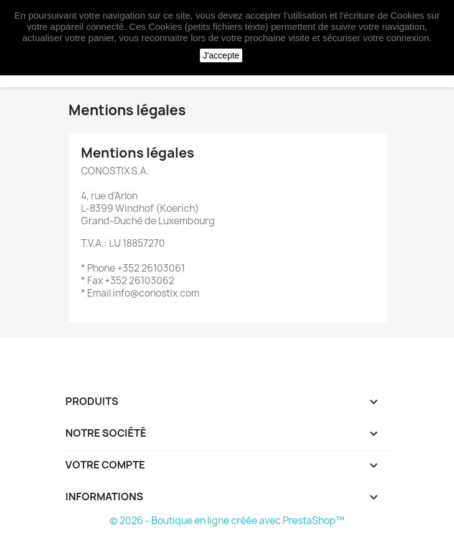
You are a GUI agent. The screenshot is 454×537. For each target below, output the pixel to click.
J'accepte (221, 55)
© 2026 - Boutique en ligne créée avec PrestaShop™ (227, 520)
